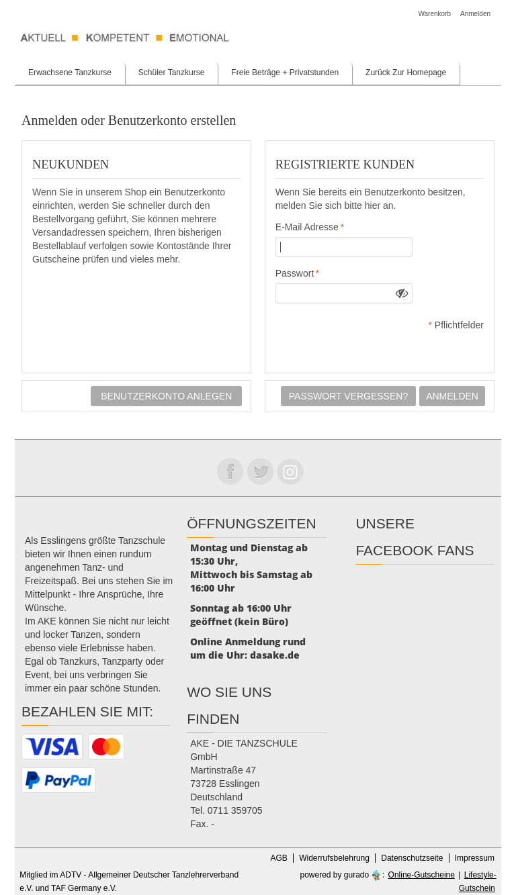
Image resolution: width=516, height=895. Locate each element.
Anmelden (475, 13)
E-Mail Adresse (307, 227)
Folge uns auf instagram (290, 471)
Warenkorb (434, 13)
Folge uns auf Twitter (260, 471)
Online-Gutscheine (421, 875)
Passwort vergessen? (348, 396)
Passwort (294, 273)
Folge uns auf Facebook (229, 471)
